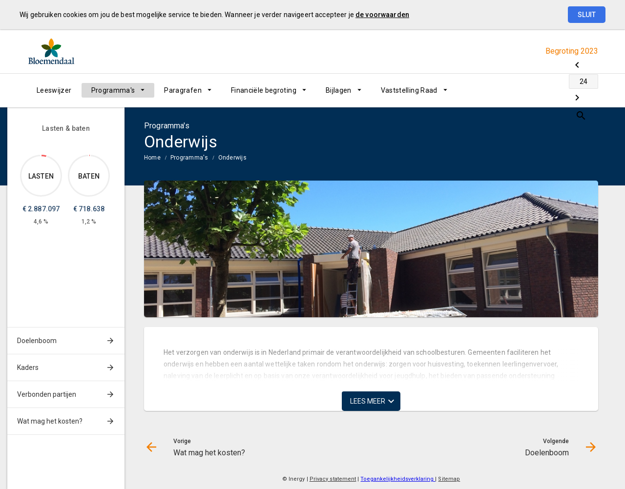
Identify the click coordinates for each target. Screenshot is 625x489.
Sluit (587, 15)
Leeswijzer (54, 90)
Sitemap (449, 479)
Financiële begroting (263, 90)
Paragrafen (183, 90)
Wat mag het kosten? (50, 421)
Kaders (28, 367)
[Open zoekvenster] (587, 90)
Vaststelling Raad (409, 90)
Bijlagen (339, 90)
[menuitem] (54, 90)
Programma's (113, 90)
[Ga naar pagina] (539, 90)
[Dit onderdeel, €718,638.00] (89, 155)
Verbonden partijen (46, 394)
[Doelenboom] (565, 90)
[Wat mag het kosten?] (514, 90)
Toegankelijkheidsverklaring (397, 479)
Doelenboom (37, 341)
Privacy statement (333, 479)
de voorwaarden (382, 15)
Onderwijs (232, 157)
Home (152, 157)
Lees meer (367, 401)
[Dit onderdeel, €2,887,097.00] (44, 156)
